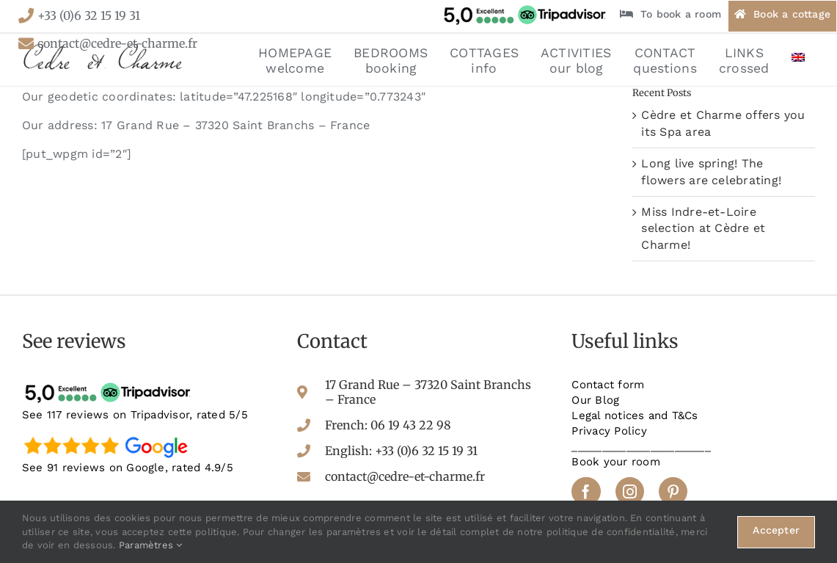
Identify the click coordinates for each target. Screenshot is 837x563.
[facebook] (585, 491)
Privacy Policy (608, 430)
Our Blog (595, 400)
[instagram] (629, 491)
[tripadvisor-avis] (110, 383)
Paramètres (151, 545)
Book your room (615, 461)
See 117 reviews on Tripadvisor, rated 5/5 (135, 414)
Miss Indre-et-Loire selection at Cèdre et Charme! (703, 228)
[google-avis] (110, 436)
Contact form (607, 384)
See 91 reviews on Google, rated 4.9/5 (127, 467)
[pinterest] (673, 491)
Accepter (776, 530)
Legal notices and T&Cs (634, 415)
